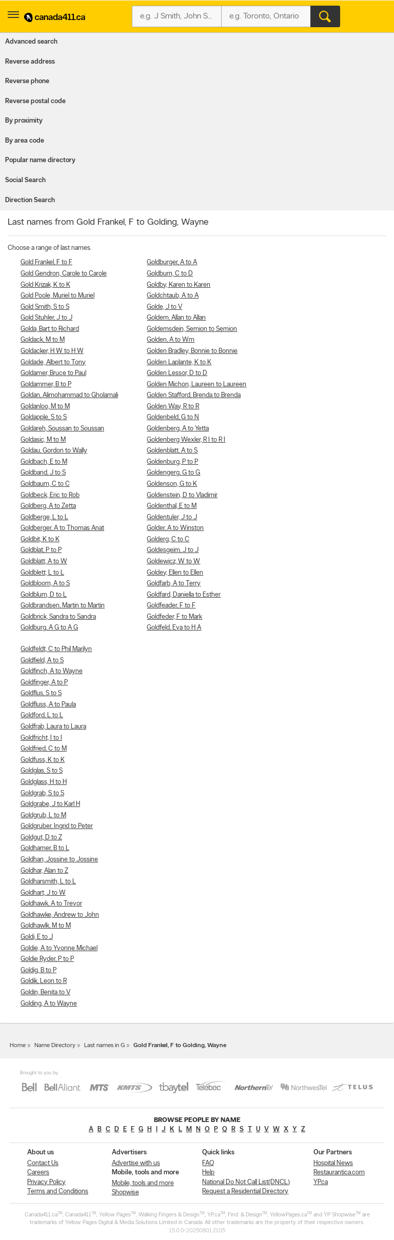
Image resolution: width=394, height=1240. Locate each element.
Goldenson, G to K (172, 484)
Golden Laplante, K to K (179, 362)
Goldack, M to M (43, 340)
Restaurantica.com (339, 1172)
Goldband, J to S (43, 472)
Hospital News (333, 1163)
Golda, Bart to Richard (50, 329)
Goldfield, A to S (42, 660)
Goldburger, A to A (172, 262)
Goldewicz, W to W (173, 561)
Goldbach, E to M (44, 462)
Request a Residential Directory (245, 1191)
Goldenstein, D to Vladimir (182, 495)
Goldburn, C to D (170, 273)
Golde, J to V (164, 307)
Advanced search (31, 41)
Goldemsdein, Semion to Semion (192, 329)
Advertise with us (136, 1163)
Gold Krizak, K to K (45, 285)
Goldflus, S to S (41, 693)
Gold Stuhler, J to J (46, 317)
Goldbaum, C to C (45, 484)
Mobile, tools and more (143, 1183)
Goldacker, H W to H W (52, 351)
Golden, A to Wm (170, 340)
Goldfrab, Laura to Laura (53, 726)
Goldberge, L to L (44, 517)
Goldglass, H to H (44, 782)
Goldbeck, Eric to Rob (50, 495)
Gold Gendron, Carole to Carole (64, 273)
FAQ (208, 1163)
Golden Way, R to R (173, 406)
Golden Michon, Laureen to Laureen (196, 384)
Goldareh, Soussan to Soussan (62, 428)
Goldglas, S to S (42, 770)
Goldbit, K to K (40, 539)
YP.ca (320, 1182)
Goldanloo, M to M (45, 406)
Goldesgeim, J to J (173, 550)
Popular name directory (40, 160)
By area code (24, 140)
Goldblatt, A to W (44, 561)
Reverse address (30, 61)
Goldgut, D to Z (41, 837)
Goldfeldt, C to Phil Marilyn (56, 649)
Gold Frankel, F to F (46, 262)
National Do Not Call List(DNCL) (246, 1182)
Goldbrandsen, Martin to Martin (63, 605)
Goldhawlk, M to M (46, 925)
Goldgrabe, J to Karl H (50, 804)
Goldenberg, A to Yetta (178, 428)
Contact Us (42, 1163)
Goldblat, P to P (41, 550)
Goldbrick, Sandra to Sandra (58, 617)
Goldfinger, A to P (44, 682)
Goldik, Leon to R (44, 981)
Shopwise (125, 1192)
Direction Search (30, 200)
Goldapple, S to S (44, 417)
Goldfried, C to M (44, 748)
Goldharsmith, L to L (48, 881)
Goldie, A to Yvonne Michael (59, 948)
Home (18, 1045)
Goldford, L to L (42, 715)
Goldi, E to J (37, 937)
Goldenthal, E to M (171, 506)
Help (208, 1172)
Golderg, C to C (168, 539)
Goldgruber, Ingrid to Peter (57, 826)
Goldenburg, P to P (172, 462)
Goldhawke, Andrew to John (60, 915)
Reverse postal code (35, 101)
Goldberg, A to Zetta (48, 506)
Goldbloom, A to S (45, 583)
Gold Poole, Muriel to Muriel (57, 295)
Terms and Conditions (57, 1191)
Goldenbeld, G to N (173, 417)
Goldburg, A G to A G (49, 627)
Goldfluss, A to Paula (48, 704)
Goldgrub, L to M (43, 815)
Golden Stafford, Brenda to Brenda (194, 395)
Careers (38, 1172)
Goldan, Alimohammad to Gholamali (69, 395)
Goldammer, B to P (46, 384)
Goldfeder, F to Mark (174, 617)
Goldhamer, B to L (45, 848)
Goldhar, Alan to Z (44, 871)
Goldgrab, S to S (42, 793)
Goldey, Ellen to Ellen (175, 572)
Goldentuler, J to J (172, 517)
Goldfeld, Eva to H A (174, 627)
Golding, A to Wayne (49, 1003)
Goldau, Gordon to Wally (54, 450)
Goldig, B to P (38, 970)
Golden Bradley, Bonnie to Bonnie (192, 351)
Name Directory (54, 1045)
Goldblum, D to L (44, 595)
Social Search (25, 180)
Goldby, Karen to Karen (178, 285)
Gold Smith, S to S (45, 307)
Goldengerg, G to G (173, 472)
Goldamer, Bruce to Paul (53, 373)
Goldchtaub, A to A (173, 295)
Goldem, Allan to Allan (176, 317)
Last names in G (104, 1045)
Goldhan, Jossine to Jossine (59, 859)
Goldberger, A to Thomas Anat (62, 528)
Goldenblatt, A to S (172, 450)
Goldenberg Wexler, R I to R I (186, 440)
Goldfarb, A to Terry (174, 583)
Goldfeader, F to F (171, 605)
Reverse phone (27, 81)
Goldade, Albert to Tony (53, 362)
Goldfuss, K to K (43, 760)
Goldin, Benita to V (45, 992)
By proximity (24, 120)
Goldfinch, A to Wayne (52, 671)
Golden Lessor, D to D (177, 373)
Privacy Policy (46, 1182)
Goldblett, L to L (42, 572)
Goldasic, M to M (43, 440)
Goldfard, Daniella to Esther (184, 595)
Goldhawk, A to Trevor (51, 903)
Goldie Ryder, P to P (47, 959)
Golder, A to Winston (175, 528)
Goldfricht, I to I (41, 738)
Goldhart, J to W (43, 893)
